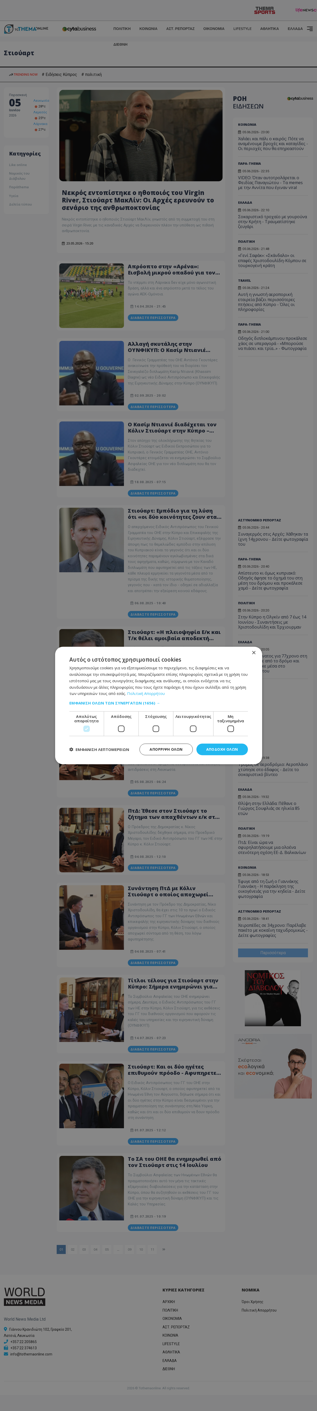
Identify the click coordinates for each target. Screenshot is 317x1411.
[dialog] (158, 705)
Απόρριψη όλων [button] (166, 749)
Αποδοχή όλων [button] (222, 749)
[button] (158, 703)
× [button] (254, 653)
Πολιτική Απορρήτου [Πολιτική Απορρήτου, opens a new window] (146, 693)
